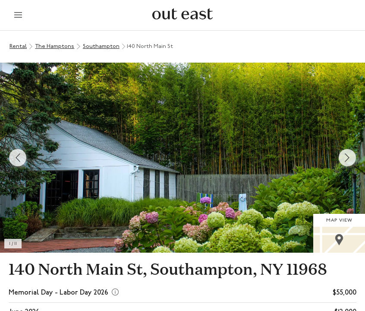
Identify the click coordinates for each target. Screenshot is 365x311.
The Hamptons (54, 46)
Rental (18, 46)
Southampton (101, 46)
